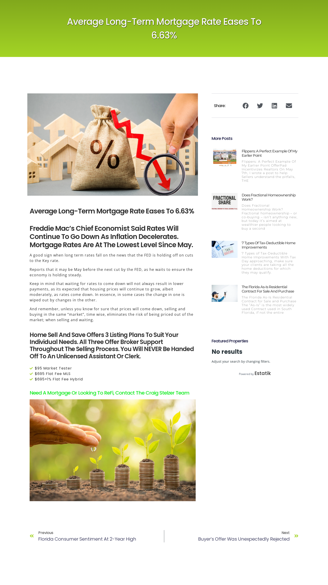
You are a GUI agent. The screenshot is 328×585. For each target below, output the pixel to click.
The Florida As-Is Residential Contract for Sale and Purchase (268, 289)
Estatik (262, 373)
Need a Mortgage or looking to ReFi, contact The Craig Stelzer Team (109, 392)
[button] (245, 105)
